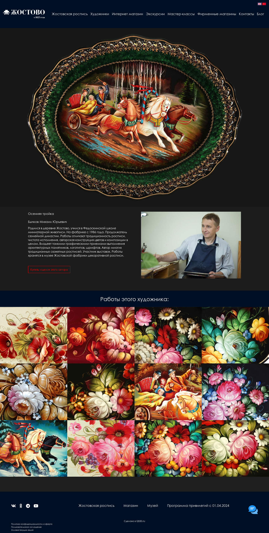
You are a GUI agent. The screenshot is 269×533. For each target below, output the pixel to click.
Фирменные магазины (216, 14)
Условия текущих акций (22, 530)
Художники (99, 14)
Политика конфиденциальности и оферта (31, 524)
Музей (152, 505)
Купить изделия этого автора (49, 269)
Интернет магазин (127, 14)
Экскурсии (155, 14)
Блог (260, 14)
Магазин (130, 505)
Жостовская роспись (70, 14)
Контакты (246, 14)
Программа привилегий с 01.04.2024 (198, 505)
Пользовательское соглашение (26, 527)
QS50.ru (140, 521)
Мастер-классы (181, 14)
